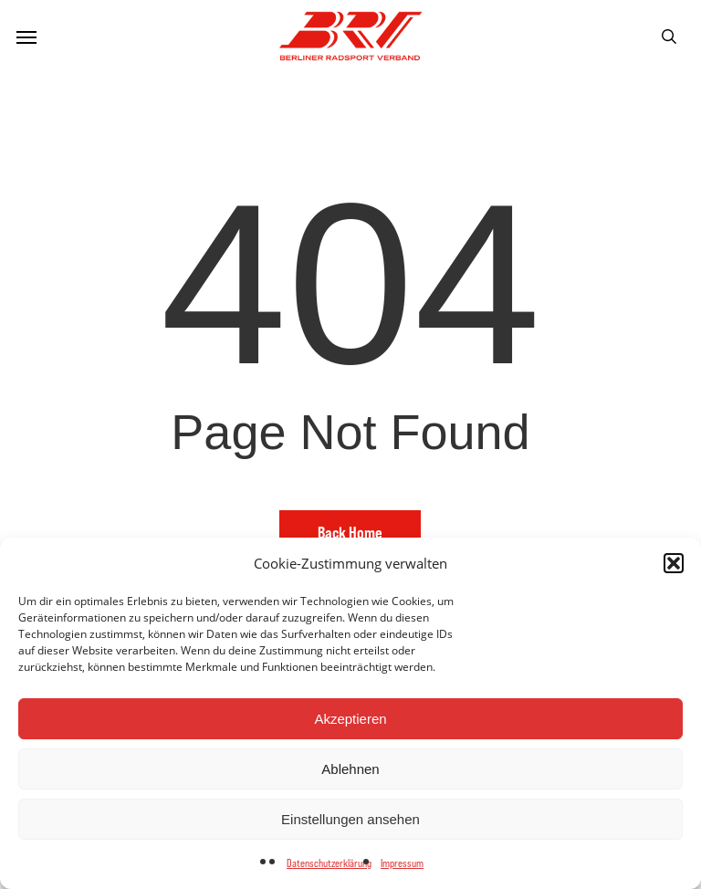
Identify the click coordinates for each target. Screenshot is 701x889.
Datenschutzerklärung (329, 863)
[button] (673, 563)
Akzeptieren (350, 719)
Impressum (402, 863)
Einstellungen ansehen (350, 819)
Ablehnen (350, 769)
